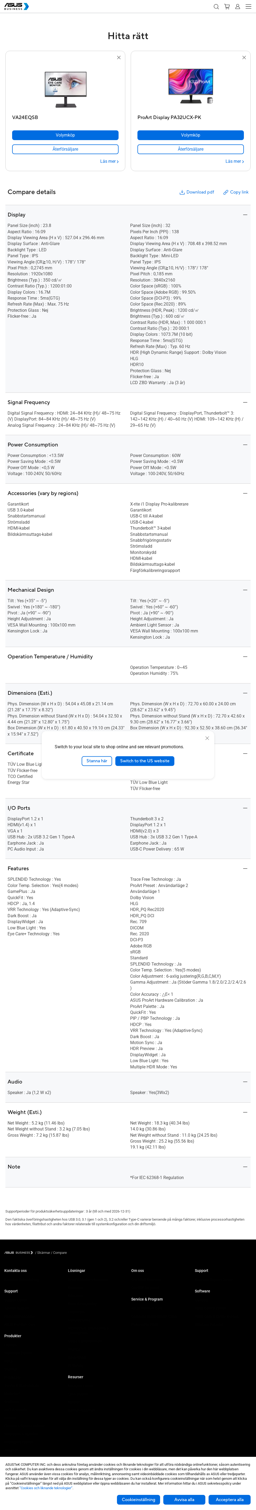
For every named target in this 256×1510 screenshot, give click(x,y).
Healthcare (76, 1312)
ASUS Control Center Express (217, 1316)
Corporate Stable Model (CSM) (154, 1316)
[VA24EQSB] (65, 116)
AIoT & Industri (15, 1410)
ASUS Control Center (210, 1308)
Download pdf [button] (196, 192)
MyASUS (201, 1300)
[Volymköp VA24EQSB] (65, 135)
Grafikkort (11, 1402)
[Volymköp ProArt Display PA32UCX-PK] (190, 135)
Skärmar (10, 1369)
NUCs (8, 1361)
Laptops (10, 1345)
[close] (207, 738)
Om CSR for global (145, 1288)
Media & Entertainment (85, 1341)
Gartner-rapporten (81, 1410)
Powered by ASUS (144, 1324)
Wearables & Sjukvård (21, 1434)
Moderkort (12, 1393)
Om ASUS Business (146, 1280)
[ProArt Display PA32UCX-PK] (190, 116)
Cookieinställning (138, 1499)
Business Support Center (214, 1280)
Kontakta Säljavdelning (21, 1280)
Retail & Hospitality (82, 1304)
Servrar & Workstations (21, 1385)
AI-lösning (75, 1365)
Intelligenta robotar (18, 1442)
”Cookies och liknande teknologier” (45, 1488)
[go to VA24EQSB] (65, 86)
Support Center (15, 1300)
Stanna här (97, 761)
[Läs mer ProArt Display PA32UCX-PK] (235, 161)
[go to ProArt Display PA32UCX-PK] (191, 86)
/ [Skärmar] (42, 1253)
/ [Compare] (58, 1253)
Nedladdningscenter (19, 1316)
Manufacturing (79, 1320)
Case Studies (78, 1394)
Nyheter (74, 1402)
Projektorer (12, 1377)
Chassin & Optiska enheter (24, 1426)
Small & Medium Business (88, 1280)
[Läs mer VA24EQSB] (109, 161)
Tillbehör (11, 1450)
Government (77, 1357)
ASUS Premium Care (19, 1324)
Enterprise (75, 1288)
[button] (216, 6)
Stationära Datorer (18, 1353)
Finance (74, 1349)
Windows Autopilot (209, 1324)
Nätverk (10, 1418)
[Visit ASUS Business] (19, 1252)
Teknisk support (16, 1308)
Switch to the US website (144, 761)
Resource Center (80, 1386)
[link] (65, 149)
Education (75, 1296)
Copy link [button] (235, 192)
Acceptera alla (230, 1499)
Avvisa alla (184, 1499)
